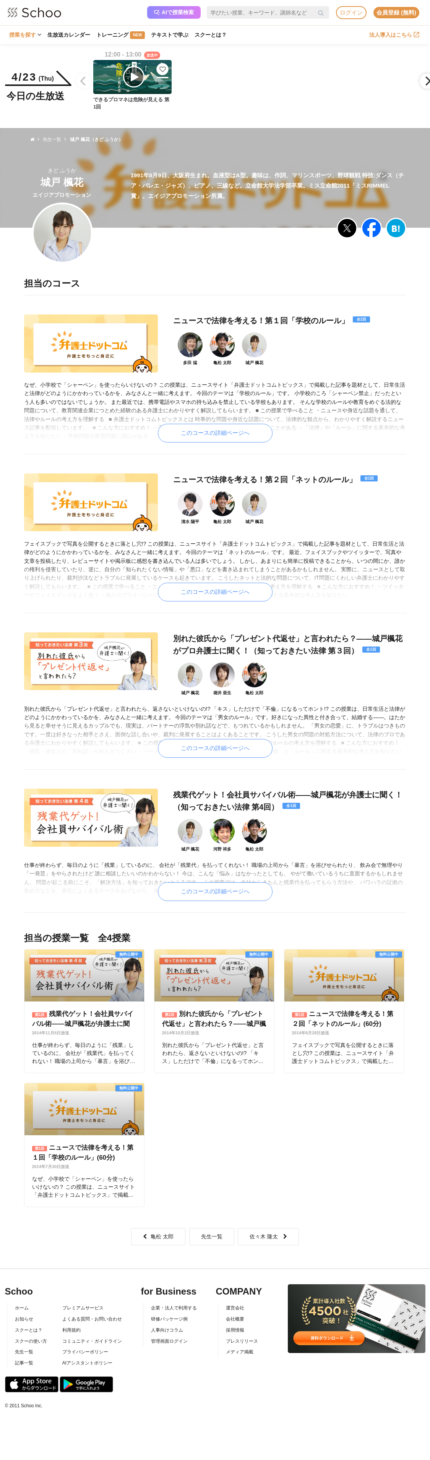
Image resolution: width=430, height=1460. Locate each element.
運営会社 (235, 1308)
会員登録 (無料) (396, 12)
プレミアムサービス (83, 1308)
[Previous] (83, 81)
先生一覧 (211, 1236)
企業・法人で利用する (174, 1308)
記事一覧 (24, 1363)
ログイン (351, 12)
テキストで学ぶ (169, 35)
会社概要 (235, 1319)
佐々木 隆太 (268, 1236)
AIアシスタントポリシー (87, 1363)
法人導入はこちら (394, 35)
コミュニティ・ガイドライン (92, 1341)
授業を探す (25, 35)
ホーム (22, 1308)
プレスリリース (242, 1341)
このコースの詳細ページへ (215, 432)
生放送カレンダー (68, 35)
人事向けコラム (167, 1330)
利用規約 (71, 1330)
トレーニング (120, 35)
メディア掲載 (239, 1352)
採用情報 (235, 1330)
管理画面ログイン (169, 1341)
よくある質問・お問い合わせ (92, 1319)
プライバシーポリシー (85, 1352)
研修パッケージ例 (169, 1319)
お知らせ (24, 1319)
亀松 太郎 (158, 1236)
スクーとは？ (211, 35)
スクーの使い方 (31, 1341)
